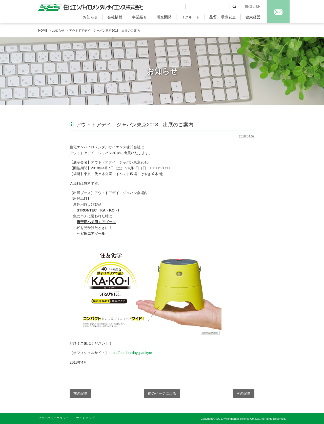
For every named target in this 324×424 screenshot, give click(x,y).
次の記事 (243, 393)
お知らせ (90, 17)
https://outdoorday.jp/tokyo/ (130, 353)
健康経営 (252, 17)
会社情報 (115, 17)
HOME (42, 30)
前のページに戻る (162, 393)
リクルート (190, 17)
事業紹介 (139, 17)
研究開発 (164, 17)
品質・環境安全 (222, 17)
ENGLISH (252, 7)
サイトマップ (85, 418)
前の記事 (80, 393)
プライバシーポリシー (53, 418)
